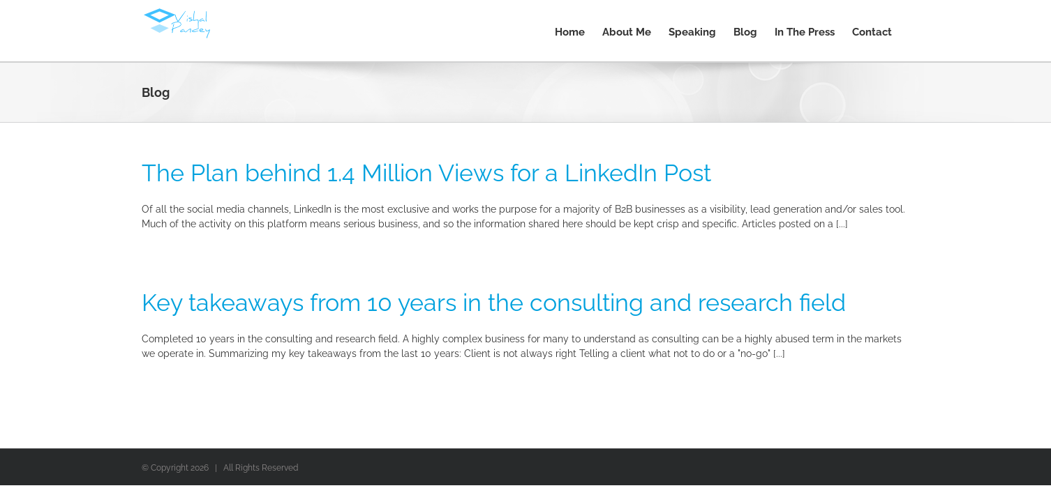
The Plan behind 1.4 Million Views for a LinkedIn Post (426, 173)
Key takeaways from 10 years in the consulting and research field (494, 303)
